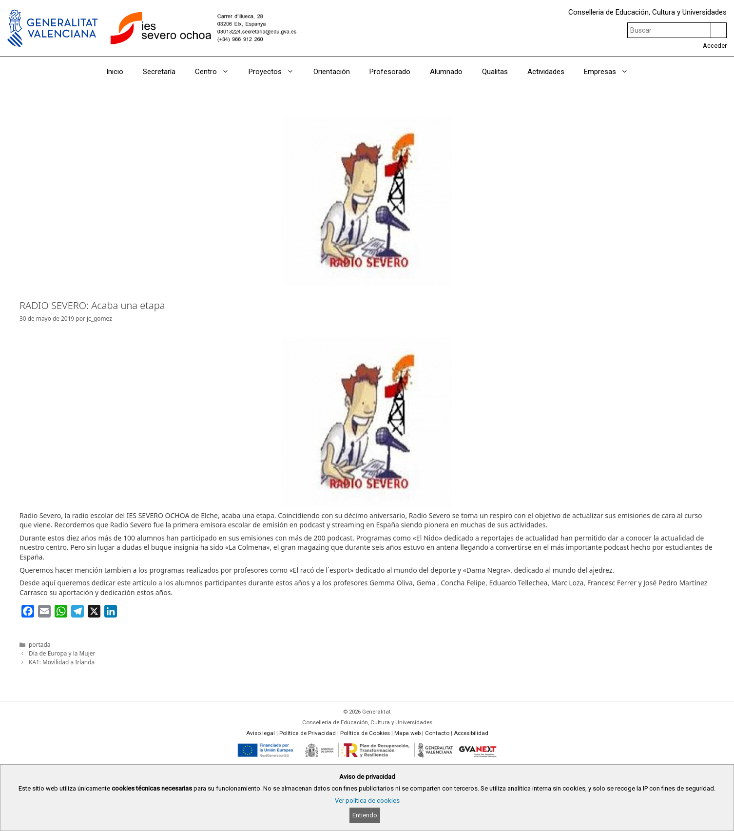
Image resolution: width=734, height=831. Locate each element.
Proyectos (276, 71)
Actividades (545, 71)
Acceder (715, 45)
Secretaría (159, 71)
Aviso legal (260, 733)
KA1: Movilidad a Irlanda (62, 662)
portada (39, 644)
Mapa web (407, 733)
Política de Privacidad (307, 733)
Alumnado (446, 71)
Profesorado (389, 71)
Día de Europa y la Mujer (62, 653)
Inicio (114, 71)
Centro (217, 71)
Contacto (437, 733)
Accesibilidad (471, 733)
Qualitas (495, 71)
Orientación (331, 71)
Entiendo (364, 815)
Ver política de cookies (367, 800)
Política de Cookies (365, 733)
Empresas (611, 71)
